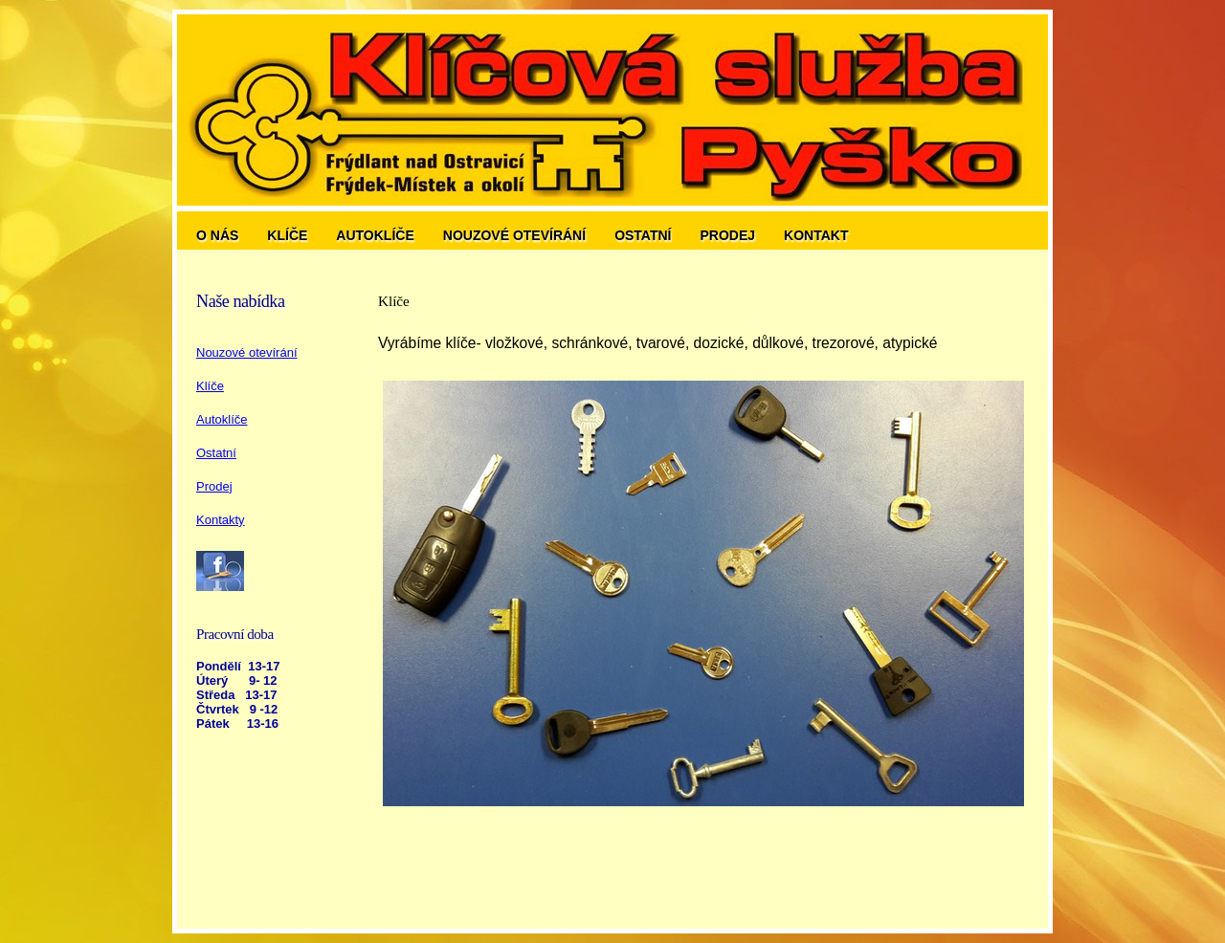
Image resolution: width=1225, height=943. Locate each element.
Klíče (287, 235)
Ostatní (642, 235)
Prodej (728, 235)
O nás (217, 235)
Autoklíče (374, 235)
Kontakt (816, 235)
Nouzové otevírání (514, 235)
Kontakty (220, 520)
